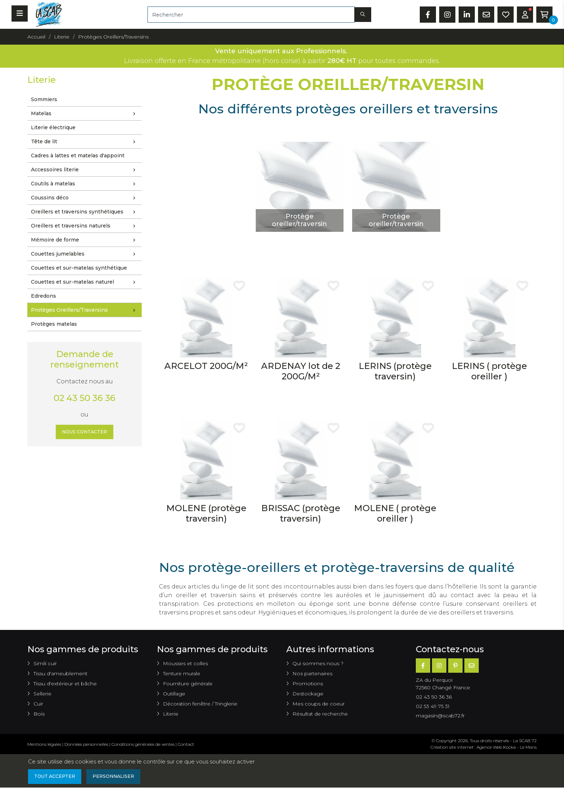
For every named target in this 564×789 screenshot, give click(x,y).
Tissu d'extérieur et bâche (65, 683)
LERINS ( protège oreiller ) (489, 371)
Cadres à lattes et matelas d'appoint (77, 155)
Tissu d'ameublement (60, 673)
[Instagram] (439, 665)
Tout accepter (57, 777)
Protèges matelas (54, 324)
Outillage (174, 693)
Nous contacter (84, 432)
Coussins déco (85, 198)
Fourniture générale (188, 683)
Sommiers (44, 99)
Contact (186, 744)
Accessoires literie (85, 170)
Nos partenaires (312, 673)
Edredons (43, 296)
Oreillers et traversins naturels (85, 226)
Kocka (509, 747)
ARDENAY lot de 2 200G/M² (300, 371)
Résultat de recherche (320, 714)
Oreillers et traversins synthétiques (85, 212)
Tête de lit (85, 141)
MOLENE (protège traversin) (206, 513)
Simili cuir (45, 663)
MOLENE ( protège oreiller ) (395, 513)
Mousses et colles (185, 663)
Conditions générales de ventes (143, 744)
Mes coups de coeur (318, 703)
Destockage (307, 693)
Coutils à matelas (85, 184)
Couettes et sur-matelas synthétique (79, 268)
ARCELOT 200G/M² (206, 366)
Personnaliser (121, 777)
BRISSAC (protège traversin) (300, 513)
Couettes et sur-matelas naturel (85, 282)
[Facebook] (423, 665)
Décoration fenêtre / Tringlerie (200, 703)
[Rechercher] (250, 14)
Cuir (38, 703)
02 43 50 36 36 (84, 398)
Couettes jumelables (85, 254)
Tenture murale (181, 673)
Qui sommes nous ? (318, 663)
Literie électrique (53, 127)
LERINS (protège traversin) (395, 371)
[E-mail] (471, 665)
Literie (170, 714)
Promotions (307, 683)
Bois (39, 714)
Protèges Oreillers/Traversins (85, 310)
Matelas (85, 113)
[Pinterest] (455, 665)
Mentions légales (44, 744)
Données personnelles (86, 744)
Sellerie (42, 693)
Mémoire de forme (85, 240)
